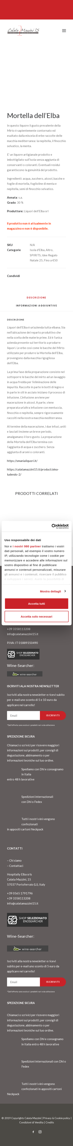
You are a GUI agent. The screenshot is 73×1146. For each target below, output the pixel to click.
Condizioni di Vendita (31, 1122)
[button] (64, 31)
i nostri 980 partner (27, 546)
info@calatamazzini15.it (22, 634)
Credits (50, 1122)
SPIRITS (35, 255)
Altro (49, 250)
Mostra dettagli (50, 591)
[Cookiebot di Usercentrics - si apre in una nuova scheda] (52, 526)
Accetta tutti (36, 603)
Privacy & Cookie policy (56, 1118)
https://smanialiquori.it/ (22, 460)
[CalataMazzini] (23, 30)
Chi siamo (15, 860)
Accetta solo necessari (36, 616)
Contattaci (16, 865)
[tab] (36, 307)
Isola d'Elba (37, 250)
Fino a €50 (51, 260)
